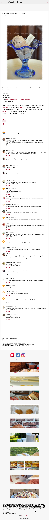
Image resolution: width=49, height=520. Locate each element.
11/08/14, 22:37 (16, 204)
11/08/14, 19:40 (11, 150)
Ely (7, 150)
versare (4, 111)
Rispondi (8, 135)
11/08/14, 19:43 (15, 158)
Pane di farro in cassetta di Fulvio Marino (18, 428)
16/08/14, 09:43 (16, 306)
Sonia (7, 285)
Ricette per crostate (14, 471)
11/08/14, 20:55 (13, 180)
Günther (8, 247)
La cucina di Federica (12, 2)
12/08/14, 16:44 (19, 241)
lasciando (5, 107)
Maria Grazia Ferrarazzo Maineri (14, 270)
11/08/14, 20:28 (15, 165)
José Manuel (9, 165)
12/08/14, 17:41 (13, 247)
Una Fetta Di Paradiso (11, 241)
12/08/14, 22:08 (24, 270)
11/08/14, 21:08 (13, 188)
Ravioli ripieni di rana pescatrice (16, 386)
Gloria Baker (9, 158)
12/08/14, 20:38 (18, 262)
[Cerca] (24, 2)
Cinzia (7, 210)
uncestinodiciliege (10, 262)
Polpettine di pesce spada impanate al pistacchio (19, 414)
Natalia (8, 314)
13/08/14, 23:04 (19, 278)
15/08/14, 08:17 (13, 291)
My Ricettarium (9, 306)
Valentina (8, 253)
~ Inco (7, 223)
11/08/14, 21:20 (21, 196)
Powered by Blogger (24, 515)
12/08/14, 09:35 (12, 223)
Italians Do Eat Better (11, 278)
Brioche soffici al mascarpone (16, 372)
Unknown (8, 188)
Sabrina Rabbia (9, 204)
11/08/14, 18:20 (17, 132)
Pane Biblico (12, 400)
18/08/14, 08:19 (13, 314)
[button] (3, 17)
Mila (7, 232)
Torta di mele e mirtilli (14, 499)
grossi (21, 107)
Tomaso (8, 138)
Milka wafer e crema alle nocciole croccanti (18, 99)
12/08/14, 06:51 (13, 217)
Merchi (7, 172)
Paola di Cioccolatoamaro (12, 196)
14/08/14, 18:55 (12, 285)
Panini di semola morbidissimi (16, 457)
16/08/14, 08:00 (13, 298)
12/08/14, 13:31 (11, 232)
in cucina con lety (10, 132)
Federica (8, 180)
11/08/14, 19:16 (13, 138)
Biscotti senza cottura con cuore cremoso (18, 485)
